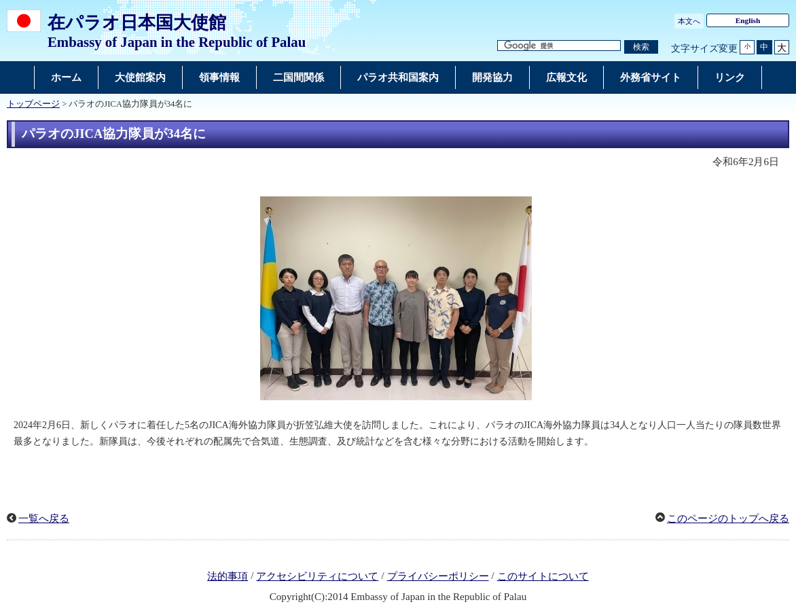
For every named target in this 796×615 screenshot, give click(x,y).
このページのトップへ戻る (728, 518)
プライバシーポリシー (438, 576)
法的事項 (227, 576)
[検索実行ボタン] (641, 47)
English (748, 20)
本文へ (689, 21)
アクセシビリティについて (317, 576)
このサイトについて (543, 576)
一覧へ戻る (43, 518)
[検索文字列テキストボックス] (559, 46)
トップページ (33, 104)
